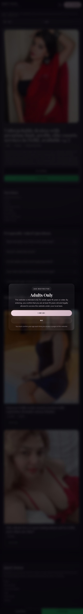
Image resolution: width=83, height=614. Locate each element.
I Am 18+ (41, 313)
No (41, 320)
